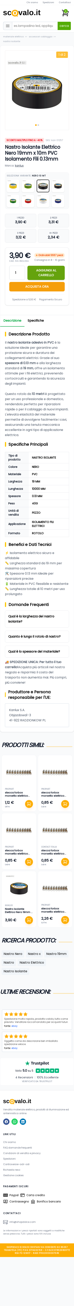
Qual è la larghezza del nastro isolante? (31, 619)
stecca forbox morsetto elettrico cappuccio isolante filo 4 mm (53, 797)
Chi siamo (32, 2)
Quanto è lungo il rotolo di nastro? (34, 636)
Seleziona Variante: (26, 175)
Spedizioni (48, 2)
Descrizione (12, 320)
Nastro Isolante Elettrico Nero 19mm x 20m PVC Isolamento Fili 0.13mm (18, 914)
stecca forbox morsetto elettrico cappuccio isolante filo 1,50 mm (53, 855)
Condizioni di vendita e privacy (22, 1153)
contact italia (49, 846)
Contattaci (65, 2)
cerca (64, 26)
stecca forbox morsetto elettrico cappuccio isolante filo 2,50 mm (17, 855)
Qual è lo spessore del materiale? (34, 651)
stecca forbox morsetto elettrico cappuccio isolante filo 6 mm (17, 797)
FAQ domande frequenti (17, 1147)
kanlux (19, 166)
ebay (14, 1026)
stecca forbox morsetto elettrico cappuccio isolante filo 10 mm (53, 913)
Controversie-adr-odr (16, 1164)
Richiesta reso (11, 1169)
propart (9, 789)
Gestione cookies (13, 1175)
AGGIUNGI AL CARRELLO (46, 272)
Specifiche (36, 320)
